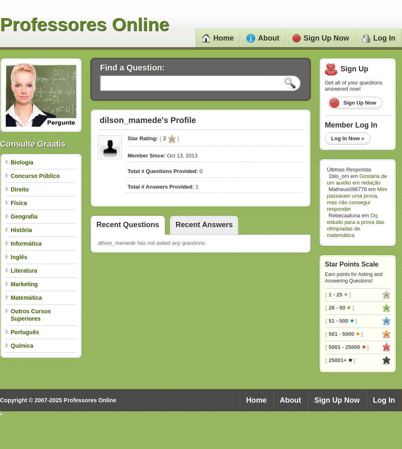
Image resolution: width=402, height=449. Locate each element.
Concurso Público (35, 176)
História (21, 230)
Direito (20, 189)
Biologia (22, 162)
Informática (26, 243)
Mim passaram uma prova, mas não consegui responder (357, 199)
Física (19, 203)
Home (218, 38)
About (263, 38)
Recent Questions (127, 225)
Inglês (19, 257)
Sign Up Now (320, 38)
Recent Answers (204, 225)
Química (22, 345)
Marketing (24, 284)
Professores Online (84, 24)
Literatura (24, 270)
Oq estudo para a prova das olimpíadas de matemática (355, 225)
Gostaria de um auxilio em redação (357, 179)
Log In (378, 38)
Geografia (24, 216)
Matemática (26, 297)
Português (25, 332)
